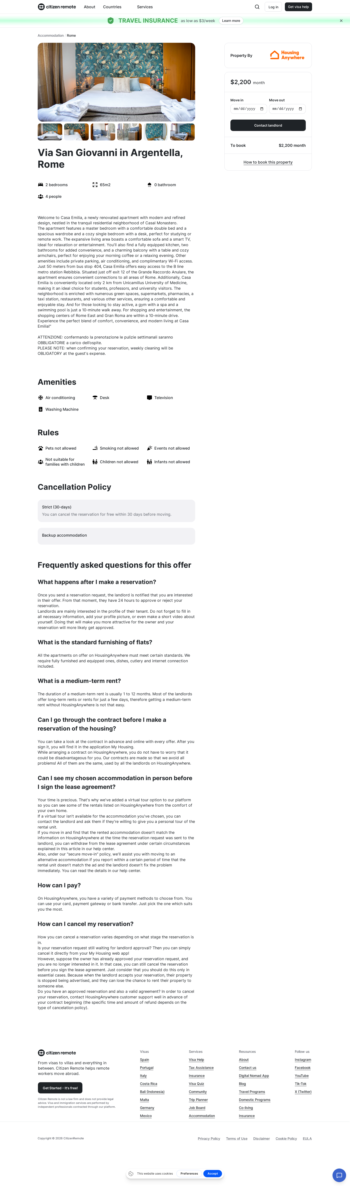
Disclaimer (261, 1138)
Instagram (303, 1059)
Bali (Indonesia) (152, 1092)
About (89, 6)
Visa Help (196, 1059)
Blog (242, 1083)
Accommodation (51, 35)
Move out (287, 106)
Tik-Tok (300, 1083)
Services (145, 6)
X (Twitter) (303, 1092)
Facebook (303, 1067)
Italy (143, 1075)
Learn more (231, 20)
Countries (112, 6)
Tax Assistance (201, 1067)
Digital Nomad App (254, 1075)
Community (198, 1092)
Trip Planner (198, 1100)
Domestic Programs (255, 1100)
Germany (147, 1108)
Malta (144, 1100)
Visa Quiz (196, 1083)
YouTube (302, 1075)
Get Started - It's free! (60, 1088)
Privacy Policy (209, 1138)
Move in (248, 106)
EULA (307, 1138)
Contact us (247, 1067)
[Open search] (256, 7)
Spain (144, 1059)
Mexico (146, 1116)
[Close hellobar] (341, 21)
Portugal (146, 1067)
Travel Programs (252, 1092)
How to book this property (268, 162)
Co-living (246, 1108)
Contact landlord (268, 125)
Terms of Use (236, 1138)
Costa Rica (148, 1083)
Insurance (197, 1075)
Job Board (197, 1108)
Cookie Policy (286, 1138)
